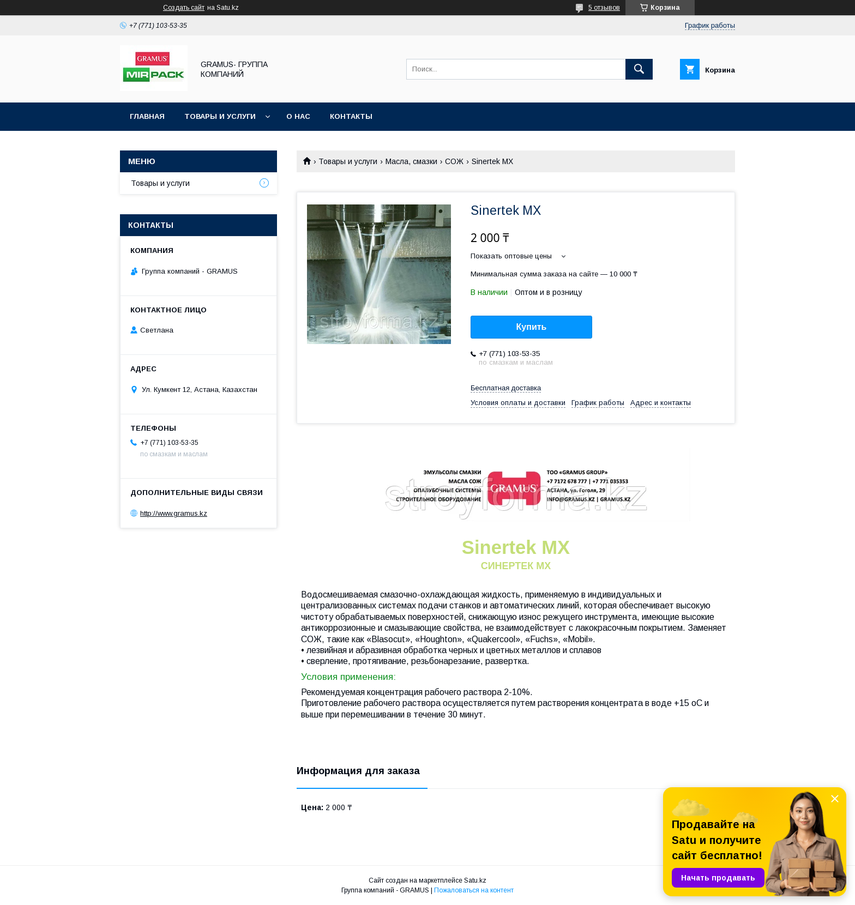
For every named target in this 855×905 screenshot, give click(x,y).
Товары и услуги (220, 116)
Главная (147, 116)
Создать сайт (183, 7)
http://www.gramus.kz (173, 513)
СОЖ (454, 161)
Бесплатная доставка (506, 388)
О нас (298, 116)
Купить (531, 326)
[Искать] (639, 69)
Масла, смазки (411, 161)
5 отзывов (604, 7)
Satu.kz (475, 880)
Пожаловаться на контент (474, 890)
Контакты (351, 116)
